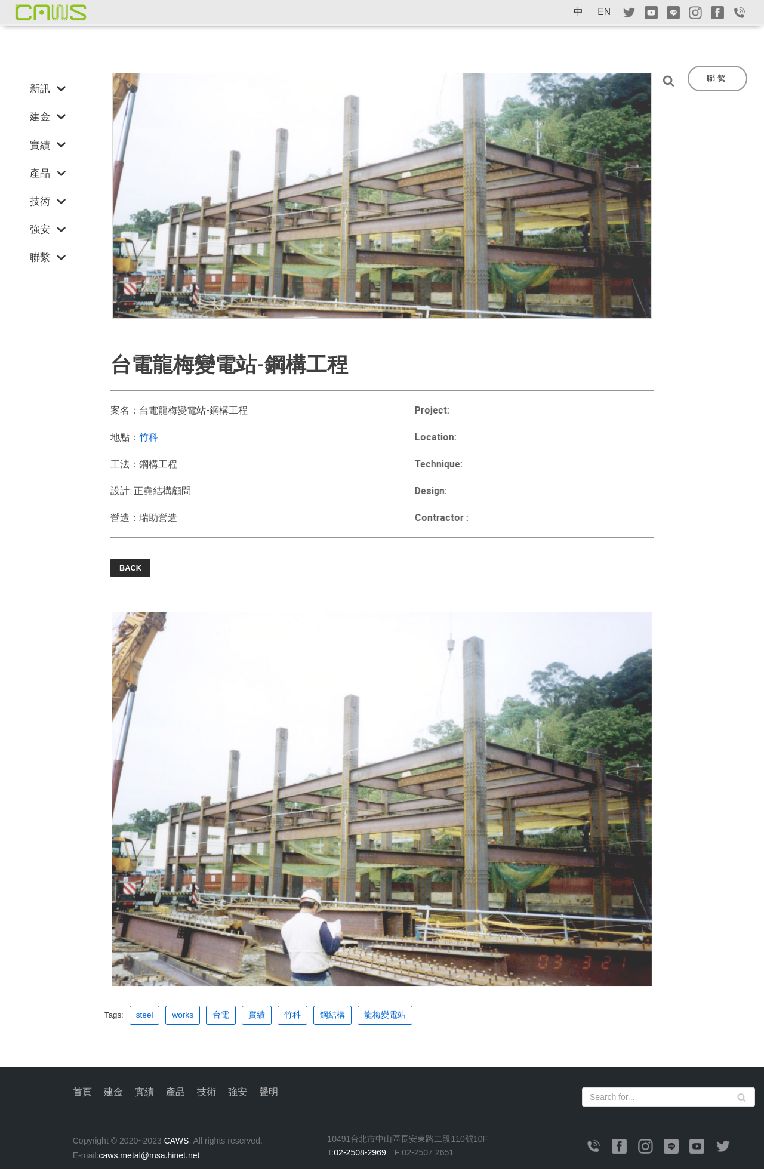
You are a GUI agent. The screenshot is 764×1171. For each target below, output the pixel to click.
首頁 (82, 1094)
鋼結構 (333, 1016)
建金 (113, 1094)
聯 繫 (716, 78)
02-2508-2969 (361, 1154)
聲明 (268, 1094)
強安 (237, 1094)
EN (604, 12)
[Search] (671, 81)
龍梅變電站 (385, 1016)
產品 (175, 1094)
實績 (257, 1016)
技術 (206, 1094)
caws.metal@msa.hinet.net (150, 1157)
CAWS (179, 1142)
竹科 (148, 437)
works (183, 1016)
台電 (221, 1016)
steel (145, 1016)
